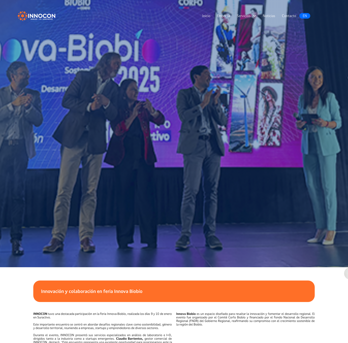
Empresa (223, 16)
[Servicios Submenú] (254, 16)
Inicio (206, 16)
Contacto (289, 16)
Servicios (244, 16)
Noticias (269, 16)
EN (305, 16)
